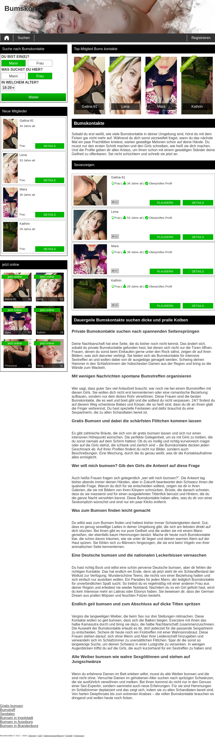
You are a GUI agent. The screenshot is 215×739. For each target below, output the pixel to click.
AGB (40, 736)
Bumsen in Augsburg (16, 722)
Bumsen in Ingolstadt (16, 718)
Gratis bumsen (11, 706)
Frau (40, 63)
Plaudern (165, 202)
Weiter (34, 97)
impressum (79, 736)
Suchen (24, 38)
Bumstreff (7, 710)
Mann (13, 63)
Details (50, 146)
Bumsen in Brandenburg (19, 726)
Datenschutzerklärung (54, 736)
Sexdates (7, 714)
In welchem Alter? (20, 82)
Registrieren (201, 38)
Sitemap (32, 736)
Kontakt (69, 736)
